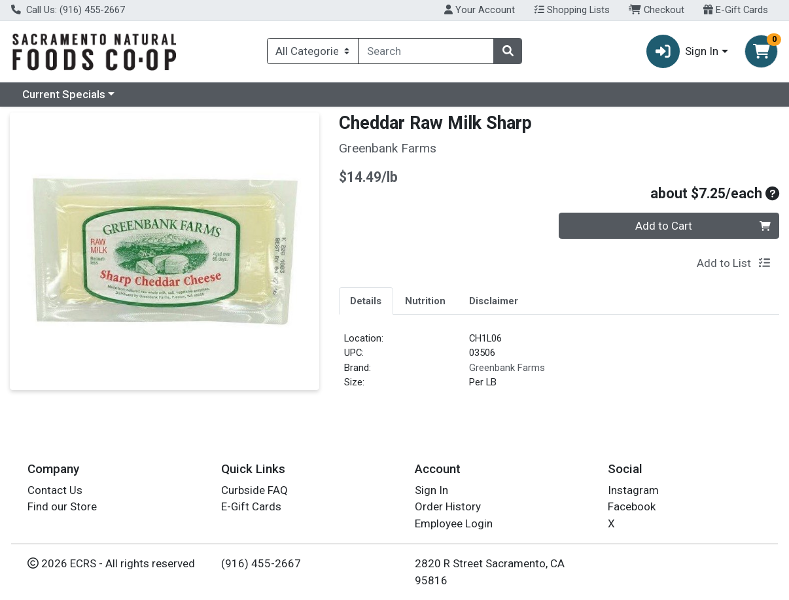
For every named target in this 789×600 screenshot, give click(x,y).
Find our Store (62, 506)
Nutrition (425, 301)
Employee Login (454, 523)
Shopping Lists (572, 10)
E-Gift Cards (735, 10)
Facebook (632, 506)
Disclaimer (493, 301)
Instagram (633, 490)
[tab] (366, 300)
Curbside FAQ (254, 490)
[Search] (426, 51)
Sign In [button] (682, 51)
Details (365, 301)
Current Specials (63, 94)
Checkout (656, 10)
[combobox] (426, 51)
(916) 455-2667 (261, 563)
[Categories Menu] (313, 51)
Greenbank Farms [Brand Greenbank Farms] (507, 368)
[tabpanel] (559, 366)
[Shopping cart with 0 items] (761, 51)
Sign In (431, 490)
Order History (448, 506)
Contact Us (54, 490)
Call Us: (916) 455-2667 (68, 10)
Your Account (479, 10)
